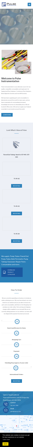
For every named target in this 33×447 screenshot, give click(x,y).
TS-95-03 (16, 206)
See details (16, 186)
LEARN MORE (7, 114)
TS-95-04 (16, 233)
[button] (2, 191)
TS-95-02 (16, 178)
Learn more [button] (6, 439)
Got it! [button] (5, 444)
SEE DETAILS (16, 381)
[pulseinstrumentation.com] (9, 4)
